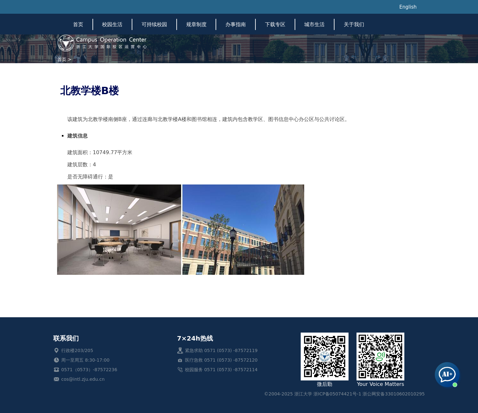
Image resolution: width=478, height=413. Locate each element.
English (407, 7)
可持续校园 (154, 24)
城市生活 (314, 24)
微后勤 (325, 360)
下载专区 (275, 24)
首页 (78, 24)
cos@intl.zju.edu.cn (83, 379)
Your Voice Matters (380, 360)
